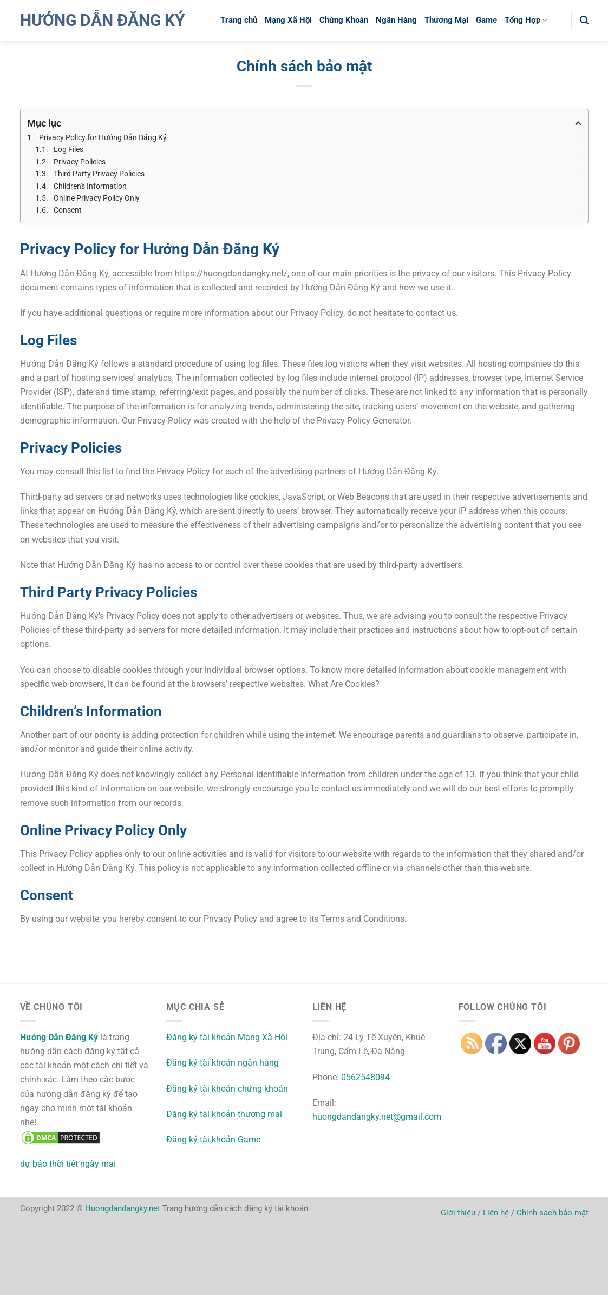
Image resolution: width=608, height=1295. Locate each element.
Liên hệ (496, 1213)
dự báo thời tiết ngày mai (68, 1164)
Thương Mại (446, 20)
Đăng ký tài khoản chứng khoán (227, 1088)
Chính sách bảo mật (553, 1213)
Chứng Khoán (343, 20)
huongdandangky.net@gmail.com (376, 1117)
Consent (68, 210)
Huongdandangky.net (122, 1208)
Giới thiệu (458, 1213)
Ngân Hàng (396, 20)
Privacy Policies (80, 161)
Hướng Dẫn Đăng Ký (102, 20)
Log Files (68, 149)
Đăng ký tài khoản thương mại (224, 1114)
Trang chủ (238, 20)
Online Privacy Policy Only (97, 198)
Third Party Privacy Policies (99, 173)
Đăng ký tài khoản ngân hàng (222, 1063)
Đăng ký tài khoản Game (213, 1139)
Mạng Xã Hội (288, 20)
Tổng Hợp (526, 20)
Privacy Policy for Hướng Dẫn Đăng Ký (103, 137)
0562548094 (365, 1077)
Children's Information (90, 186)
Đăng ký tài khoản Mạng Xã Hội (226, 1037)
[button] (584, 20)
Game (486, 20)
